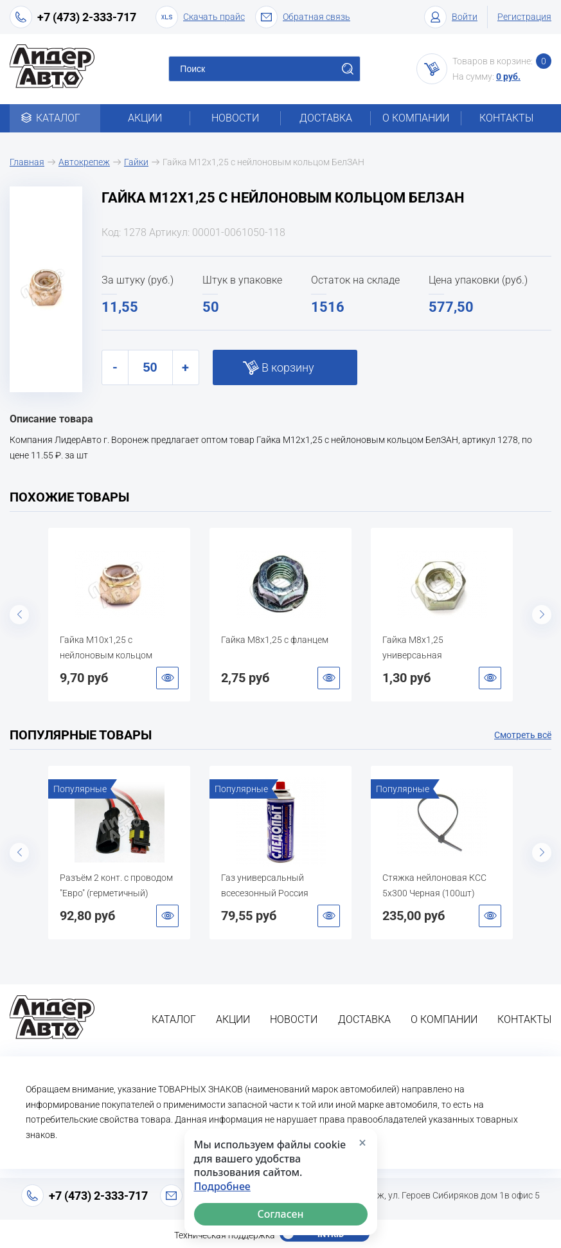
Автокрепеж (84, 162)
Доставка (325, 118)
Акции (145, 118)
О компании (415, 118)
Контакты (506, 118)
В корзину (288, 367)
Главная (27, 162)
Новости (235, 118)
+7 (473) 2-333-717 (86, 17)
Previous (19, 615)
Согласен (280, 1214)
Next (541, 615)
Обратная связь (302, 17)
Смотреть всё (522, 735)
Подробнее (222, 1186)
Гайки (136, 162)
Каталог (55, 118)
